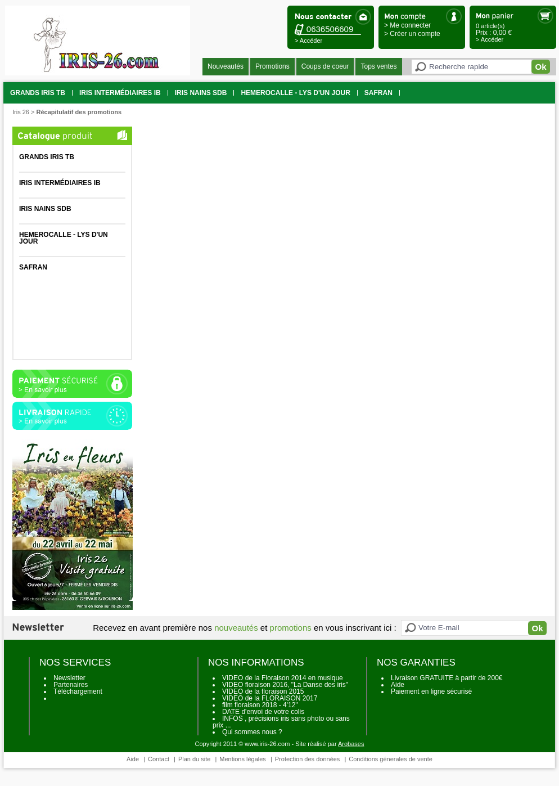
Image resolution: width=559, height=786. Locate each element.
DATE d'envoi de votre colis (263, 712)
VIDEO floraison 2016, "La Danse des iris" (285, 685)
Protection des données (307, 759)
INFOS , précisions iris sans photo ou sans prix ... (281, 722)
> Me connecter (407, 25)
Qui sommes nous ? (252, 732)
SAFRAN (378, 93)
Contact (158, 759)
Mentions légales (242, 759)
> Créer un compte (412, 34)
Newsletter (69, 678)
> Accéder (308, 40)
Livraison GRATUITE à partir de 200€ (447, 678)
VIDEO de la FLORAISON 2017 (269, 698)
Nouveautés (226, 66)
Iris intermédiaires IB (120, 93)
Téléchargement (77, 691)
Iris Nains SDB (201, 93)
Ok (540, 66)
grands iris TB (37, 93)
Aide (397, 685)
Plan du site (194, 759)
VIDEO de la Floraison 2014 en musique (282, 678)
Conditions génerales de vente (390, 759)
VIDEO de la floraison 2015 (263, 691)
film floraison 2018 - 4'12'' (260, 705)
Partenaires (70, 685)
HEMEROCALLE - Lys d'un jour (295, 93)
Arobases (351, 743)
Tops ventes (378, 66)
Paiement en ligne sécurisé (431, 691)
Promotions (272, 66)
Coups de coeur (325, 66)
